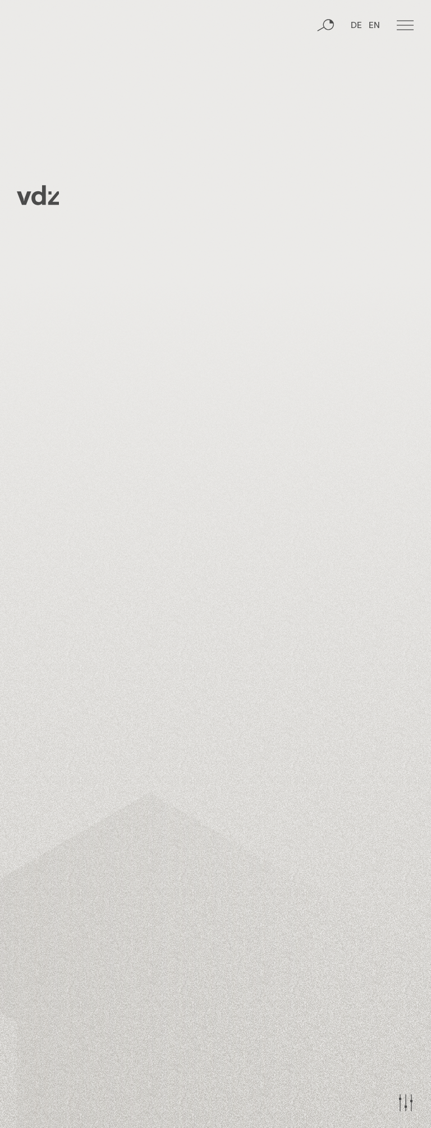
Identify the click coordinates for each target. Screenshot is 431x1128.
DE (356, 25)
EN (374, 25)
